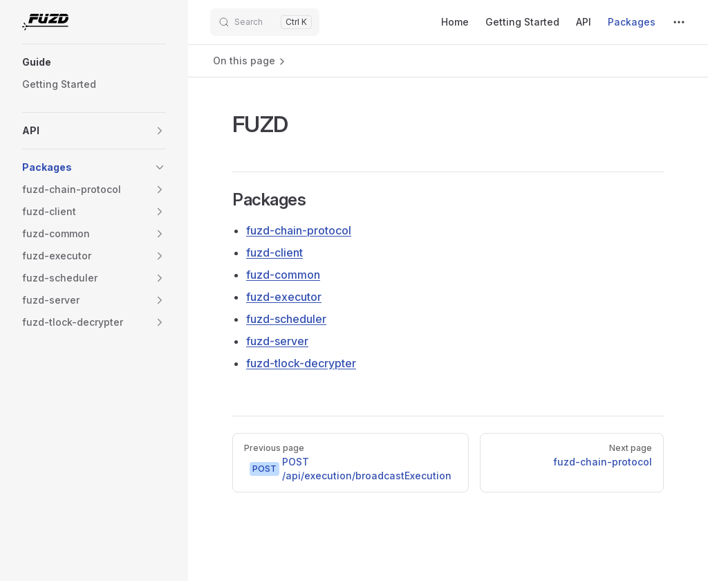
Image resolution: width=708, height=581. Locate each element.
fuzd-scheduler (286, 319)
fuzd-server (277, 341)
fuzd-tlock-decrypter (301, 363)
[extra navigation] (679, 22)
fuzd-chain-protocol (298, 230)
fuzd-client (274, 252)
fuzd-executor (284, 297)
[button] (94, 62)
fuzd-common (283, 275)
